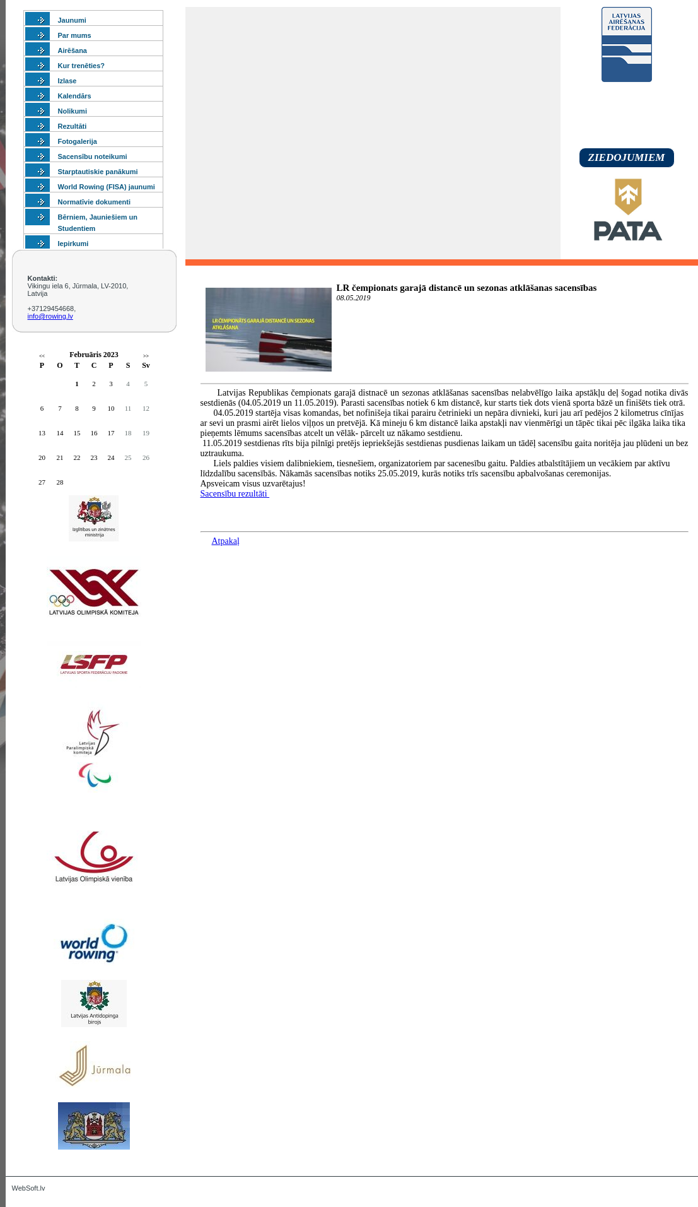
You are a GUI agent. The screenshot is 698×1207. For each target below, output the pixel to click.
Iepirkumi (73, 243)
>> (146, 356)
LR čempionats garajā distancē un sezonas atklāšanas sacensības (467, 288)
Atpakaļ (226, 541)
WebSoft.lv (28, 1188)
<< (42, 356)
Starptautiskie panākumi (98, 171)
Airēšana (72, 50)
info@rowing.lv (50, 316)
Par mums (74, 35)
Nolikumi (72, 111)
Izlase (67, 81)
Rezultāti (72, 126)
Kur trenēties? (81, 65)
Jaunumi (72, 20)
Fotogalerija (77, 141)
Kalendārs (74, 96)
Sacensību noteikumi (92, 156)
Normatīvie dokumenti (94, 202)
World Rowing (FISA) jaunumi (106, 187)
